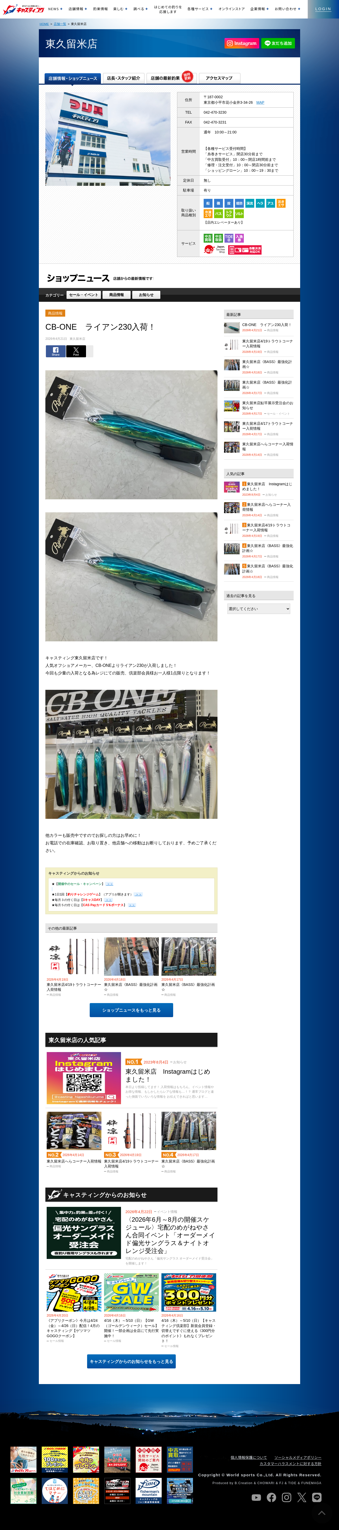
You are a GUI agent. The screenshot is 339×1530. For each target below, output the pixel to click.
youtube (256, 1497)
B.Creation (244, 1483)
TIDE (292, 1483)
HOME (44, 24)
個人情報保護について (249, 1457)
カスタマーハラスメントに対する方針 (291, 1463)
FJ (281, 1483)
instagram (286, 1497)
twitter (301, 1497)
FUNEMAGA (311, 1483)
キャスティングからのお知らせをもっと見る (131, 1361)
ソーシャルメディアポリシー (298, 1457)
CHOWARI (266, 1483)
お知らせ (146, 295)
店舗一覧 (60, 24)
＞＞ (138, 894)
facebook (271, 1497)
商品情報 (116, 295)
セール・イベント (83, 295)
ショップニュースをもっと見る (131, 1010)
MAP (260, 102)
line (317, 1497)
